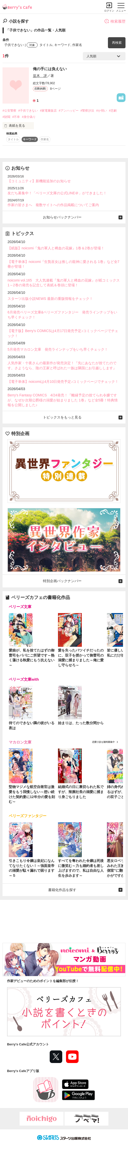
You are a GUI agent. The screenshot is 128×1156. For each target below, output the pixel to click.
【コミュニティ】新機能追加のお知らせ (39, 181)
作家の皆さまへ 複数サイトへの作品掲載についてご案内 (53, 205)
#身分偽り (29, 117)
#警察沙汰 (87, 110)
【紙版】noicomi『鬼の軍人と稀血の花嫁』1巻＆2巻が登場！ (56, 248)
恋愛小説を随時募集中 (103, 742)
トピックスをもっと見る (62, 417)
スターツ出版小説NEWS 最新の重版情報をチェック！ (50, 299)
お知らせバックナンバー (62, 217)
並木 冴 (40, 76)
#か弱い (101, 110)
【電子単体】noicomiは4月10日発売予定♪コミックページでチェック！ (63, 382)
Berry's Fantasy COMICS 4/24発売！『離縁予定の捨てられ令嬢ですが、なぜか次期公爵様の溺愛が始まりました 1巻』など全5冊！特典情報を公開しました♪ (63, 400)
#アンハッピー (69, 110)
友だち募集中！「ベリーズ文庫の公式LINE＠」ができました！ (57, 193)
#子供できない (28, 110)
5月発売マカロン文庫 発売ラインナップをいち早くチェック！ (58, 349)
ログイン (109, 10)
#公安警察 (9, 110)
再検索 (117, 42)
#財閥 (6, 117)
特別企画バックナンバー (62, 581)
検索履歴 (114, 21)
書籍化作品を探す (62, 890)
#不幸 (16, 117)
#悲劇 (113, 110)
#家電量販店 (48, 110)
